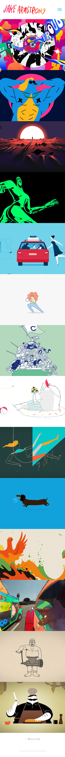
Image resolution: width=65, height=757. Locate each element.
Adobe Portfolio (38, 750)
